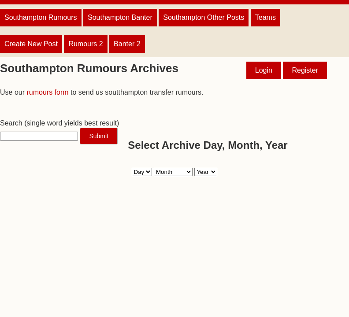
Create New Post (31, 44)
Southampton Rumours (40, 17)
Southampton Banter (120, 17)
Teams (265, 17)
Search (11, 123)
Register (305, 70)
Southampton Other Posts (203, 17)
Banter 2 (127, 44)
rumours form (47, 92)
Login (263, 70)
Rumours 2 (85, 44)
